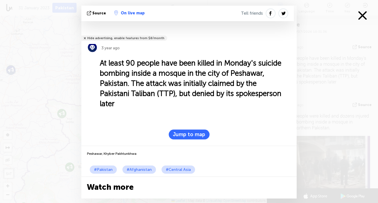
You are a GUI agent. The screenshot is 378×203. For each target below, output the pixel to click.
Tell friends (252, 13)
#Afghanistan (139, 169)
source (97, 13)
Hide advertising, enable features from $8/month (125, 38)
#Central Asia (178, 169)
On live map (129, 13)
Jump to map (189, 134)
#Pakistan (103, 169)
